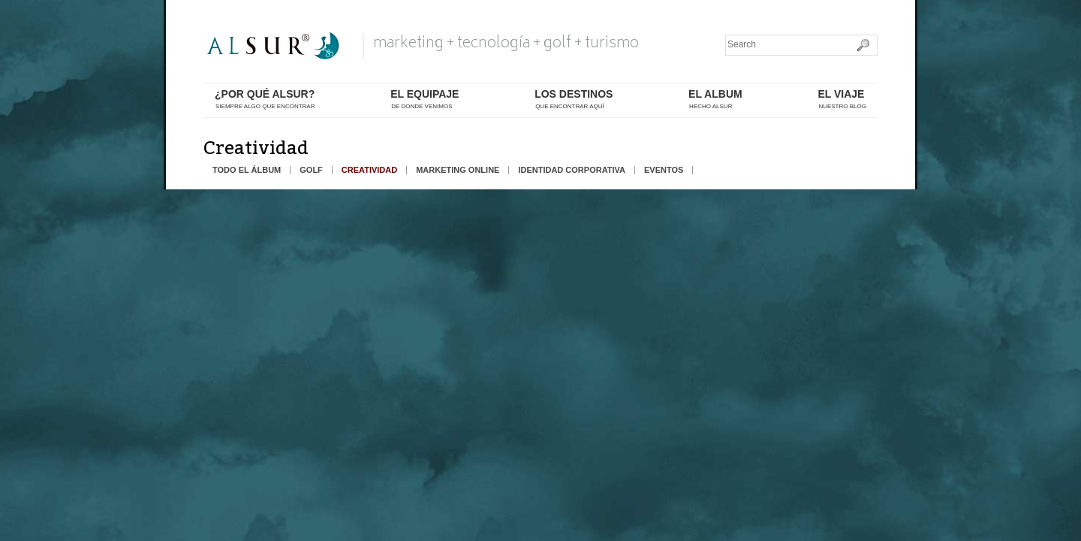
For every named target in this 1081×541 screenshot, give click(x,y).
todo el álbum (246, 170)
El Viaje (842, 99)
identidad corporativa (571, 170)
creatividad (369, 170)
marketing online (457, 170)
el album (715, 99)
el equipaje (424, 99)
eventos (663, 170)
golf (311, 170)
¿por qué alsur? (265, 99)
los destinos (573, 99)
